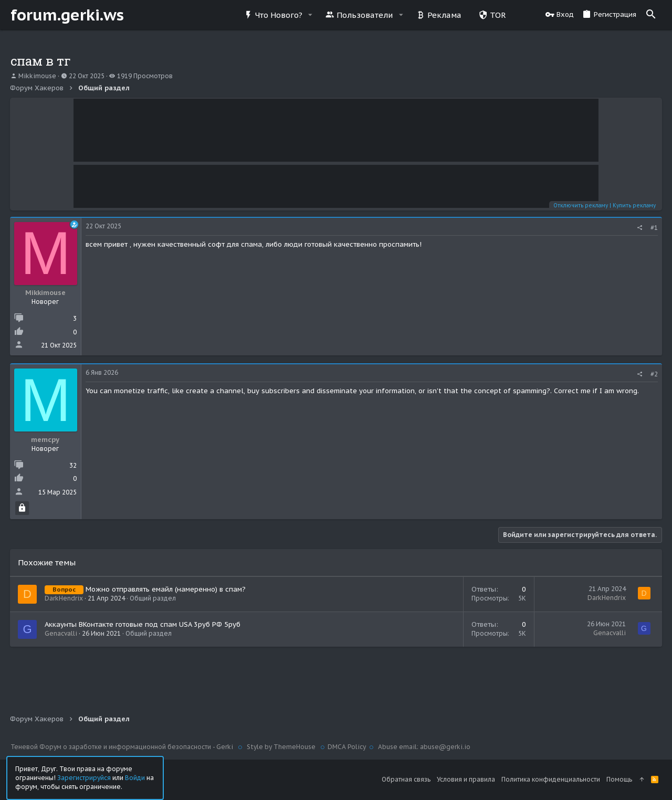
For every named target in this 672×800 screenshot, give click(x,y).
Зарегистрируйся (84, 777)
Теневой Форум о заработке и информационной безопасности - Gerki (122, 747)
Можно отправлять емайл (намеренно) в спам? (166, 589)
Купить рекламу (633, 205)
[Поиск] (651, 15)
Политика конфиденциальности (550, 779)
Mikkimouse (37, 76)
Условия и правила (466, 779)
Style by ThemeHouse (281, 747)
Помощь (619, 779)
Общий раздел (153, 598)
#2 (653, 374)
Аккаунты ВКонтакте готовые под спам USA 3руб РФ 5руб (143, 624)
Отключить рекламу (580, 205)
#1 (653, 227)
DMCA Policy (347, 747)
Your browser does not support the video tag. (336, 130)
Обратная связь (406, 779)
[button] (310, 15)
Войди (135, 777)
